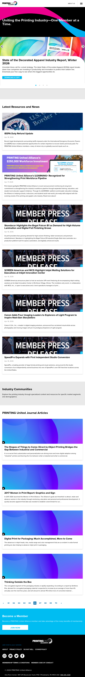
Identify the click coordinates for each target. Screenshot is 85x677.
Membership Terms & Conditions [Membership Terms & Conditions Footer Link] (16, 663)
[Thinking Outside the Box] (42, 574)
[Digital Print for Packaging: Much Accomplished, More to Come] (42, 529)
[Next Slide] (82, 46)
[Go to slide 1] (35, 85)
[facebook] (22, 656)
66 (35, 603)
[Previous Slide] (2, 46)
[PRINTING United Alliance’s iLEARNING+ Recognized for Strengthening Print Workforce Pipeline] (42, 177)
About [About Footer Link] (5, 649)
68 (45, 603)
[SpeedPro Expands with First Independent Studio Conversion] (42, 355)
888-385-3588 (65, 675)
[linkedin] (10, 656)
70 (56, 603)
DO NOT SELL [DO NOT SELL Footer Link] (28, 649)
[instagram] (4, 656)
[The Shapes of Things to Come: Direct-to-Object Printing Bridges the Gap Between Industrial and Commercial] (42, 439)
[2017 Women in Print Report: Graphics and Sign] (42, 485)
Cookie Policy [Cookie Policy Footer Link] (41, 649)
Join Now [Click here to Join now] (15, 627)
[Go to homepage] (42, 642)
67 (40, 603)
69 (51, 603)
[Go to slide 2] (39, 85)
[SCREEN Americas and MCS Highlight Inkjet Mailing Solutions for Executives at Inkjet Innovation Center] (42, 270)
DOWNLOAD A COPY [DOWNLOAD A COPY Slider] (12, 77)
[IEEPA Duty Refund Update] (42, 131)
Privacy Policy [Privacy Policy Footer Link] (16, 649)
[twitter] (16, 656)
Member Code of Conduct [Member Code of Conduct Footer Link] (42, 663)
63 (19, 603)
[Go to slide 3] (43, 85)
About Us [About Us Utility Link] (71, 3)
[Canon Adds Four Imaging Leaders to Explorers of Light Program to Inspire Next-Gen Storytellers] (42, 313)
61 (8, 603)
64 (24, 603)
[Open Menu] (81, 3)
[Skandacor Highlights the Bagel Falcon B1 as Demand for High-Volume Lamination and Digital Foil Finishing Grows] (42, 225)
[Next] (61, 603)
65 (30, 603)
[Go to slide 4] (46, 85)
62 (14, 603)
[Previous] (3, 603)
